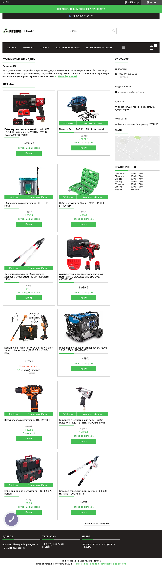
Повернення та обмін (99, 47)
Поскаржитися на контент (87, 564)
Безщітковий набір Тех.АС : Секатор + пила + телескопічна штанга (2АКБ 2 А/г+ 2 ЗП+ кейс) (28, 350)
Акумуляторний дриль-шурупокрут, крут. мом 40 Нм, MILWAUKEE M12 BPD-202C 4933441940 (81, 277)
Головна (11, 47)
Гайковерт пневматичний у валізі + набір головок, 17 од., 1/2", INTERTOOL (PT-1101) (82, 421)
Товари (44, 47)
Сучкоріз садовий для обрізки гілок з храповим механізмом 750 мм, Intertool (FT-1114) (27, 277)
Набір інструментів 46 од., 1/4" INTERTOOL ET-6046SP (81, 204)
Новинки (28, 47)
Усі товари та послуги (96, 523)
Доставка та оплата (68, 47)
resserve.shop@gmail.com (131, 92)
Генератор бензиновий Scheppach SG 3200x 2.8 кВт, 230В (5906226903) (83, 349)
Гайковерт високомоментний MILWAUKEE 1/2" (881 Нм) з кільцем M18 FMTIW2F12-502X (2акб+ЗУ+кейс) (26, 132)
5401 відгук (133, 2)
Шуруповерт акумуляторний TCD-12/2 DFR (27, 420)
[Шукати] (114, 31)
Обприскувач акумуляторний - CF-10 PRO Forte (26, 204)
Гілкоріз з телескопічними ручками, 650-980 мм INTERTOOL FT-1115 (83, 492)
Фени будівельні (67, 76)
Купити (28, 153)
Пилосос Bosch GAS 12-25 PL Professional (81, 129)
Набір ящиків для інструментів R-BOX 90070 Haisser (28, 492)
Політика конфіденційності (113, 564)
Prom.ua (97, 561)
